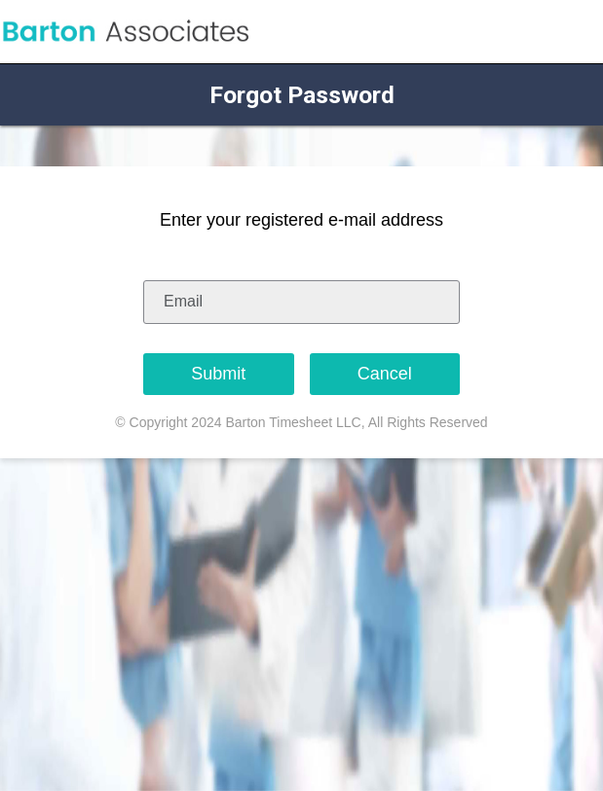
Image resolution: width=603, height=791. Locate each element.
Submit (218, 373)
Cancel (385, 373)
